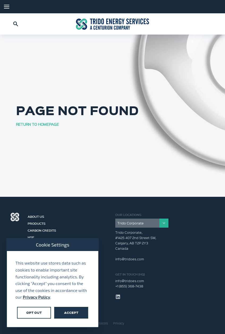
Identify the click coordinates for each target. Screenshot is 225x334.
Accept (71, 312)
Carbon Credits (42, 229)
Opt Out (34, 312)
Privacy (118, 323)
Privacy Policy (36, 296)
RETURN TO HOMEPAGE (37, 124)
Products (36, 222)
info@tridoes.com (129, 280)
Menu (6, 6)
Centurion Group (15, 217)
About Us (36, 216)
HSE (31, 236)
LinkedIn (214, 6)
